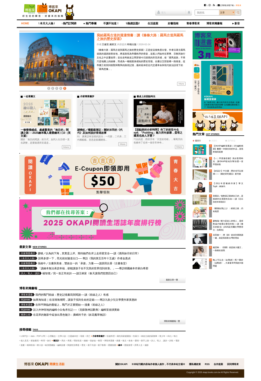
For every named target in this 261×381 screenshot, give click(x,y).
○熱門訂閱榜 (69, 23)
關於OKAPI (121, 364)
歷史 (84, 345)
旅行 (49, 340)
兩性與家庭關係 (124, 336)
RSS (207, 364)
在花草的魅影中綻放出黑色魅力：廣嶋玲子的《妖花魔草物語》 (70, 314)
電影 (177, 340)
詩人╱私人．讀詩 (159, 340)
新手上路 (145, 340)
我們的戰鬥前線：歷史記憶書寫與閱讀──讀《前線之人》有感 (72, 294)
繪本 (120, 345)
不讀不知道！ (111, 23)
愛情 (137, 340)
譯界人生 (138, 345)
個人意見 (25, 340)
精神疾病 (31, 345)
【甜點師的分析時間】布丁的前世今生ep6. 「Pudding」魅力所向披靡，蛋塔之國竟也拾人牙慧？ (158, 132)
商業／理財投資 (75, 340)
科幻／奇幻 (172, 336)
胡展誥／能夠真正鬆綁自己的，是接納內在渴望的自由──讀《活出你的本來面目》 (228, 199)
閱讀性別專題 (73, 345)
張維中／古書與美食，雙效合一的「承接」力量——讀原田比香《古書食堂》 (83, 263)
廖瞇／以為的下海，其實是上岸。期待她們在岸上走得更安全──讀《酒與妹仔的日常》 (89, 253)
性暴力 (136, 336)
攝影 (147, 345)
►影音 (236, 23)
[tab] (197, 140)
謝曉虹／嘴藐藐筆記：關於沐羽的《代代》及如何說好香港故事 (100, 131)
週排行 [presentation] (198, 141)
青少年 (162, 336)
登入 (161, 12)
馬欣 (63, 340)
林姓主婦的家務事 (149, 336)
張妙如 (93, 340)
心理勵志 (52, 336)
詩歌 (171, 340)
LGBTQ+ (25, 336)
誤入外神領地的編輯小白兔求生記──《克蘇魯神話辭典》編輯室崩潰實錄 (76, 309)
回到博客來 (233, 364)
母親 (82, 336)
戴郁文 (113, 44)
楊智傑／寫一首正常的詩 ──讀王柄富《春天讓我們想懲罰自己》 (80, 273)
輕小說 (40, 345)
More (181, 83)
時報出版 (131, 44)
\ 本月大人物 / (46, 23)
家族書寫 (35, 340)
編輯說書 (61, 345)
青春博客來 (193, 23)
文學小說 (62, 336)
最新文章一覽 (172, 280)
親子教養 (102, 345)
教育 (100, 340)
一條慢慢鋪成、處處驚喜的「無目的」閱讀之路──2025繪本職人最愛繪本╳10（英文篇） (46, 132)
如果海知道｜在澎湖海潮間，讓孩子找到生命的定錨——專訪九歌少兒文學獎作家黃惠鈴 (85, 299)
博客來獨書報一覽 (172, 321)
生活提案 (153, 23)
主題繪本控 (73, 336)
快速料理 (111, 336)
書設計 (56, 340)
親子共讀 (92, 345)
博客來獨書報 (214, 23)
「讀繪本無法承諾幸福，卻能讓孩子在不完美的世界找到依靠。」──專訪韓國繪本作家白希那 (93, 268)
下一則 (91, 61)
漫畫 (23, 345)
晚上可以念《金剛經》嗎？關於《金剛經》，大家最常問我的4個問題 (228, 263)
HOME (25, 23)
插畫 (118, 340)
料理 (43, 340)
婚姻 (86, 340)
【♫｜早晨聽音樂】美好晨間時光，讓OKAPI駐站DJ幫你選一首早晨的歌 (228, 161)
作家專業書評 (99, 336)
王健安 (105, 44)
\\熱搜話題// (133, 23)
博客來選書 (109, 340)
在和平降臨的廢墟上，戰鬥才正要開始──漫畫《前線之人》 (70, 304)
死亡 (88, 336)
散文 (125, 340)
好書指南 (173, 23)
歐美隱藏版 (50, 345)
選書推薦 (112, 345)
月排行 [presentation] (214, 141)
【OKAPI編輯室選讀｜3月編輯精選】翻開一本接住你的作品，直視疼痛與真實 (228, 149)
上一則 (22, 61)
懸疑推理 (128, 345)
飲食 (131, 340)
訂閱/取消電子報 (226, 5)
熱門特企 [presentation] (232, 141)
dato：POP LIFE (38, 336)
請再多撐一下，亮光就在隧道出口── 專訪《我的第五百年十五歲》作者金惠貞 (84, 258)
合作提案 (218, 364)
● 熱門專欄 (89, 23)
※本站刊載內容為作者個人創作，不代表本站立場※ (158, 364)
